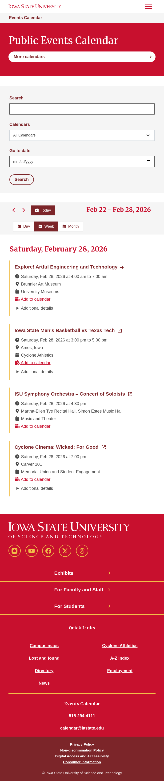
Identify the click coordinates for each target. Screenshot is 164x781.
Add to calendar (33, 299)
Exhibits (64, 573)
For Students (69, 606)
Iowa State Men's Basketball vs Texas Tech (68, 330)
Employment (119, 670)
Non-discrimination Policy (82, 750)
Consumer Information (82, 762)
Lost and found (44, 658)
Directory (44, 670)
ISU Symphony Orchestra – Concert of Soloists (73, 393)
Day (24, 226)
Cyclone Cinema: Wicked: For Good (60, 447)
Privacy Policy (82, 744)
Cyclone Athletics (119, 645)
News (44, 683)
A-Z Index (119, 658)
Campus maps (44, 645)
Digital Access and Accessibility (82, 756)
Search (16, 98)
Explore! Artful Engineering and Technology (66, 266)
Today (43, 210)
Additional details (37, 308)
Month (71, 226)
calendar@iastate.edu (82, 728)
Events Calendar (25, 17)
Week (46, 226)
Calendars (19, 124)
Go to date (19, 150)
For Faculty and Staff (79, 589)
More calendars (29, 56)
